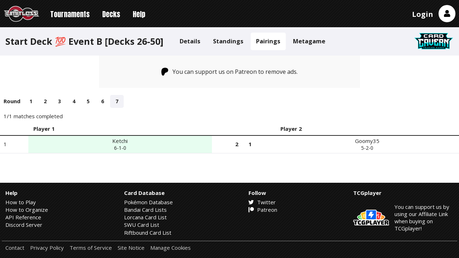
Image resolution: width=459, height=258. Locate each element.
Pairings (268, 41)
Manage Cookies (170, 248)
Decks (111, 14)
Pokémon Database (148, 202)
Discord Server (23, 224)
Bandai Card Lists (145, 209)
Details (190, 41)
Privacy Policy (47, 248)
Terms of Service (91, 248)
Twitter (262, 202)
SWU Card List (141, 224)
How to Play (20, 202)
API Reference (23, 217)
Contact (14, 248)
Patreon (263, 209)
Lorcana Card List (145, 217)
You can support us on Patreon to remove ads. (229, 72)
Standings (228, 41)
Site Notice (131, 248)
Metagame (309, 41)
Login (422, 14)
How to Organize (26, 209)
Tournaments (70, 14)
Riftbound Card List (147, 232)
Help (139, 14)
